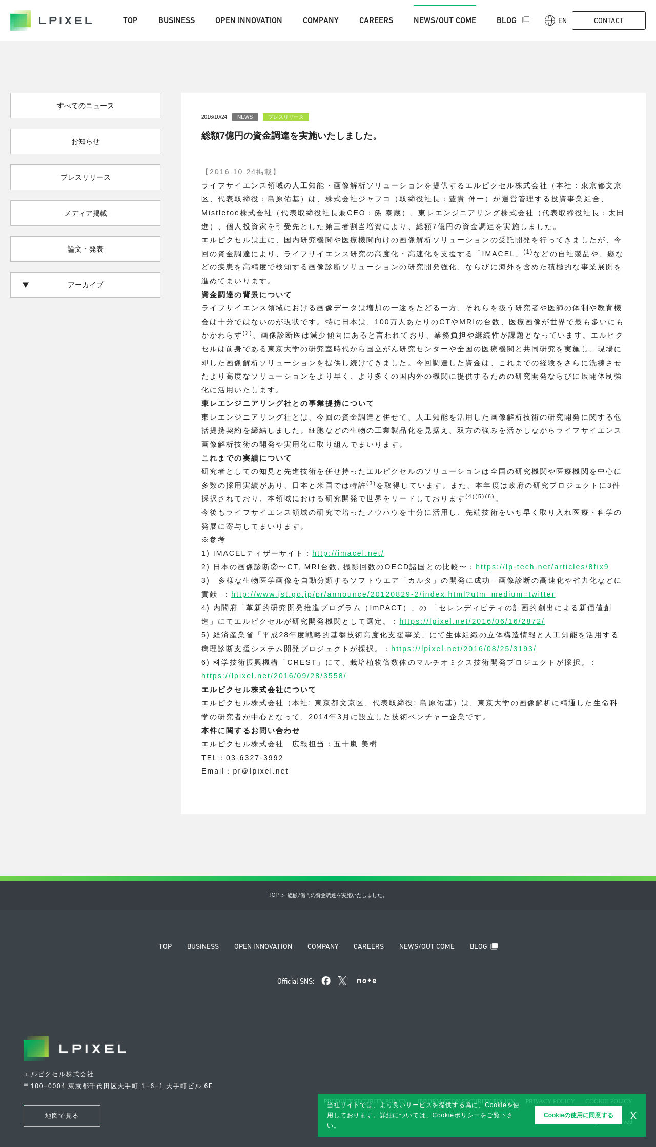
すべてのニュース (85, 105)
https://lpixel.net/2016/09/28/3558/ (274, 676)
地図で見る (62, 1115)
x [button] (633, 1114)
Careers (376, 20)
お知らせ (85, 141)
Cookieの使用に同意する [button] (578, 1115)
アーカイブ (63, 285)
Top (130, 20)
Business (176, 20)
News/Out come (445, 20)
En (556, 20)
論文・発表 (86, 249)
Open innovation (248, 20)
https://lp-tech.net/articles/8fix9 (542, 566)
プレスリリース (85, 177)
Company (321, 20)
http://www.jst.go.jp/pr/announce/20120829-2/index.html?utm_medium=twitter (393, 594)
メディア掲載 (85, 213)
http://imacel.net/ (348, 553)
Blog (508, 20)
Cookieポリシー (456, 1115)
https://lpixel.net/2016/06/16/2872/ (472, 621)
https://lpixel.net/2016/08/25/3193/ (464, 648)
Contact (609, 20)
